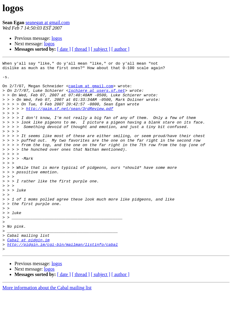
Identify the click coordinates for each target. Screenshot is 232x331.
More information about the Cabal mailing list (47, 325)
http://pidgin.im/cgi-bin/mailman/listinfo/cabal (62, 281)
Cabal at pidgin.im (28, 276)
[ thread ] (81, 49)
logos (57, 38)
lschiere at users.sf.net (96, 96)
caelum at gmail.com (90, 91)
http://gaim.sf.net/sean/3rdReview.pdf (69, 118)
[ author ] (120, 49)
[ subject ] (100, 49)
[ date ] (64, 49)
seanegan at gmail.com (47, 22)
